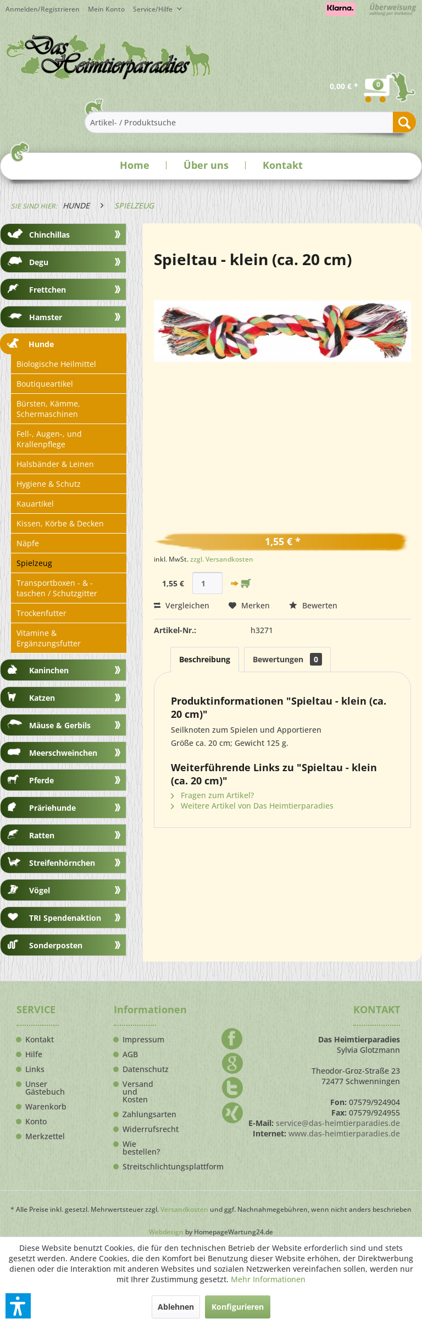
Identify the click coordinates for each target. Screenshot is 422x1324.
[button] (18, 1305)
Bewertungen (287, 659)
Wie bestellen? (139, 1148)
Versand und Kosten (138, 1091)
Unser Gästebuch (42, 1088)
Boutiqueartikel (44, 383)
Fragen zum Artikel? (212, 795)
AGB (130, 1054)
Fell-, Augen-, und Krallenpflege (49, 438)
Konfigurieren (238, 1306)
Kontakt (283, 165)
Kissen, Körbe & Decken (60, 523)
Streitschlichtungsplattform (139, 1167)
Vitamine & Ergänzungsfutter (48, 638)
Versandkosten (184, 1209)
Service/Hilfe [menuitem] (153, 9)
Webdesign (166, 1232)
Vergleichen (181, 605)
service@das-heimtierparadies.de (338, 1123)
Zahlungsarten (139, 1114)
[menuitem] (110, 9)
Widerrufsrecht (139, 1129)
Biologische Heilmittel (56, 364)
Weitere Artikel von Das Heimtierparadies (252, 805)
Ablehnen (176, 1306)
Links (35, 1069)
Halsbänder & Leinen (55, 464)
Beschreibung (204, 659)
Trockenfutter (41, 613)
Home (134, 165)
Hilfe (33, 1054)
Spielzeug (34, 563)
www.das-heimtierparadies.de (344, 1133)
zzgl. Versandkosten (221, 559)
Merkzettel (42, 1136)
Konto (36, 1121)
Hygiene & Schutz (48, 484)
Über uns (206, 165)
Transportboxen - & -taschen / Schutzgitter (56, 588)
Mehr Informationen (268, 1279)
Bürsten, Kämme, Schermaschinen (48, 408)
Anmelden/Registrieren (42, 9)
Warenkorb (42, 1107)
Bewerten (313, 605)
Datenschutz (139, 1069)
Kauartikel (35, 503)
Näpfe (27, 543)
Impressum (139, 1039)
